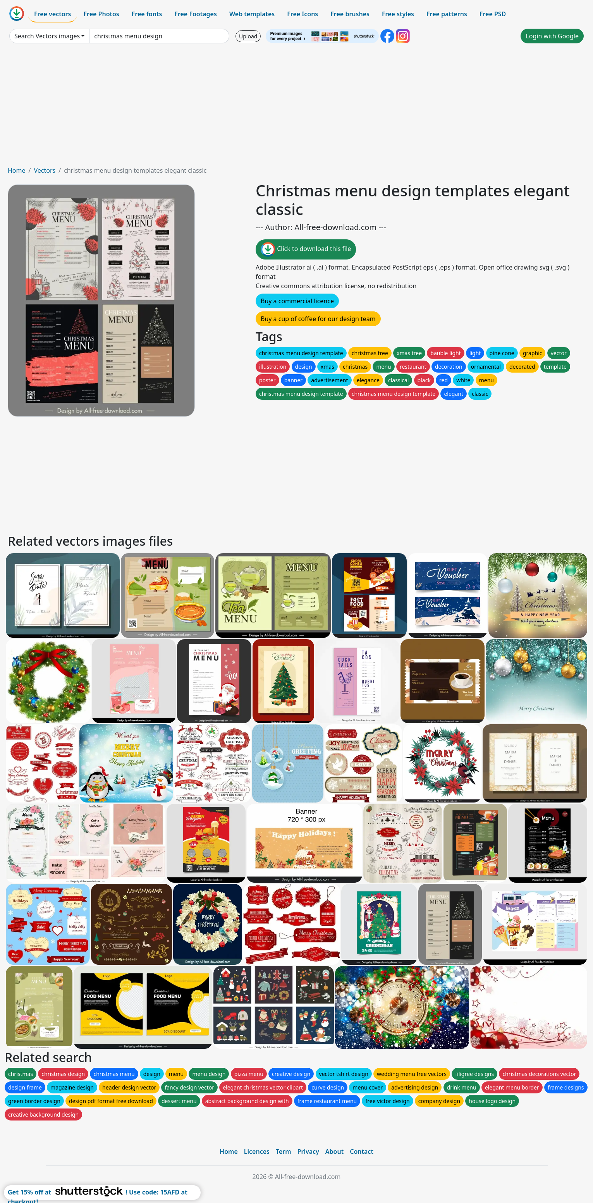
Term (283, 1151)
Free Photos (101, 14)
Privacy (308, 1151)
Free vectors (52, 14)
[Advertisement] (296, 107)
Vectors (44, 170)
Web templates (252, 14)
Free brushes (350, 14)
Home (17, 170)
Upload (248, 36)
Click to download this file (306, 249)
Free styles (398, 14)
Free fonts (147, 14)
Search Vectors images (47, 36)
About (334, 1151)
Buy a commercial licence (297, 301)
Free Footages (195, 14)
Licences (257, 1151)
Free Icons (302, 14)
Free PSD (493, 14)
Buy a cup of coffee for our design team (318, 318)
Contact (361, 1151)
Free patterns (446, 14)
